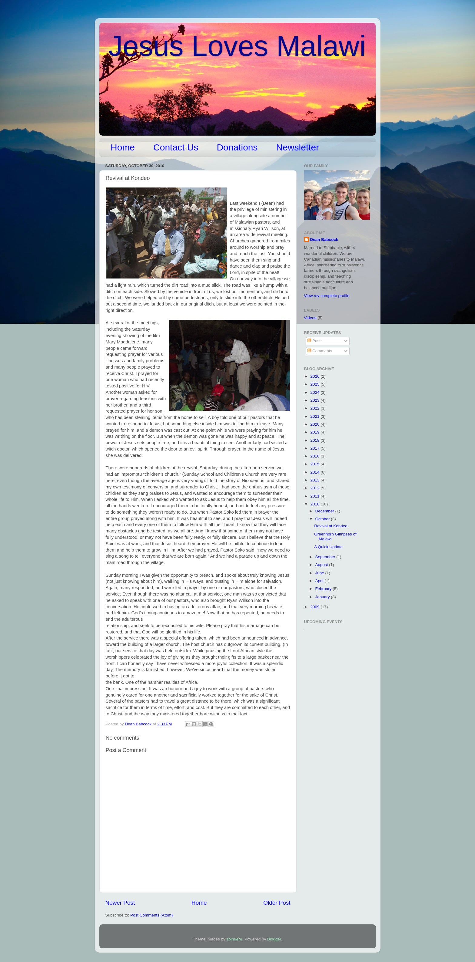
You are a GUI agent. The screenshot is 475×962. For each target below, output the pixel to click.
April (320, 581)
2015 (315, 464)
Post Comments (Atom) (151, 915)
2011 (315, 496)
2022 (315, 408)
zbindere (234, 939)
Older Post (276, 903)
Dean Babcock (324, 239)
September (326, 557)
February (324, 588)
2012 (315, 488)
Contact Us (175, 147)
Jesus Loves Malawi (237, 46)
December (325, 511)
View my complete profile (327, 295)
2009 (315, 607)
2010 (315, 504)
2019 (315, 432)
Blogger (274, 939)
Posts (315, 341)
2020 (315, 424)
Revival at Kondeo (330, 526)
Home (123, 147)
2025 (315, 384)
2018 (315, 440)
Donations (237, 147)
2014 (315, 472)
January (323, 597)
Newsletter (297, 147)
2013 (315, 480)
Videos (310, 318)
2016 (315, 456)
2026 (315, 376)
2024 (315, 392)
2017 (315, 448)
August (322, 564)
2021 (315, 416)
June (320, 573)
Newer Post (120, 903)
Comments (319, 351)
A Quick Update (328, 547)
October (323, 519)
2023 (315, 400)
